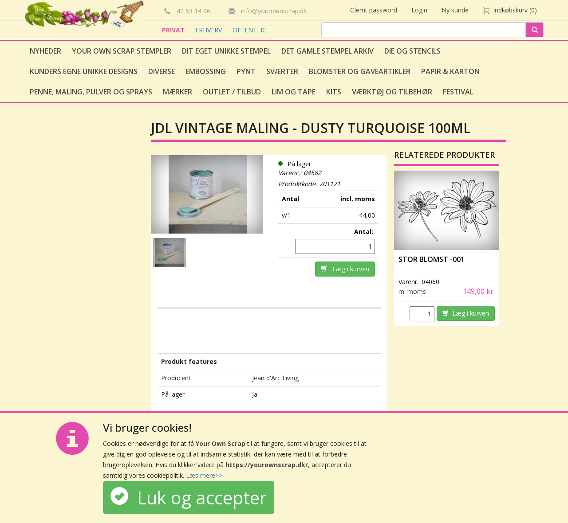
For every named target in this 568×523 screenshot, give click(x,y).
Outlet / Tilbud (232, 92)
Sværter (282, 71)
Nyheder (45, 51)
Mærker (177, 92)
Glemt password (373, 10)
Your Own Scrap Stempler (121, 51)
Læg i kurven (345, 269)
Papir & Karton (450, 71)
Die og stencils (412, 51)
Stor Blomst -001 (431, 259)
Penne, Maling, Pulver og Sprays (91, 92)
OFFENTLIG (250, 30)
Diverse (161, 71)
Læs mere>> (204, 475)
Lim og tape (294, 92)
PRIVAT (174, 30)
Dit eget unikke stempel (226, 51)
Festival (458, 92)
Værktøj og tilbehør (392, 92)
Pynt (246, 71)
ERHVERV (209, 30)
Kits (333, 92)
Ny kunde (455, 10)
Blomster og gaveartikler (359, 71)
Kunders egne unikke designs (84, 71)
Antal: (364, 231)
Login (419, 10)
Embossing (205, 71)
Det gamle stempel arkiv (327, 51)
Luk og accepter (188, 497)
